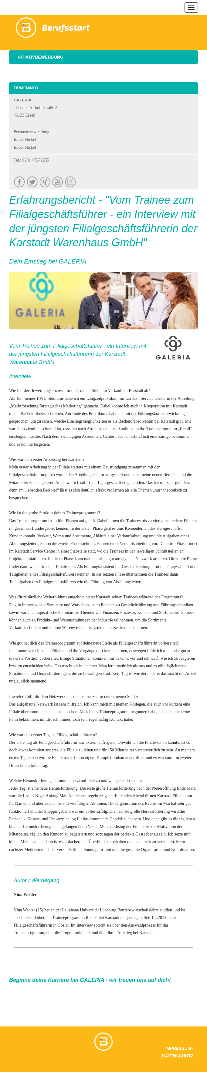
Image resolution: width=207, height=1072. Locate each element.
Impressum (178, 1048)
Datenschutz (177, 1055)
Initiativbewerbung (39, 57)
